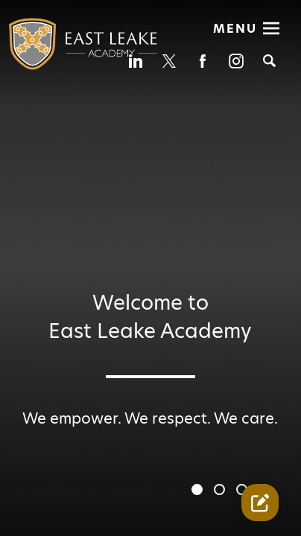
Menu (235, 28)
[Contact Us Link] (260, 502)
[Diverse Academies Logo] (74, 51)
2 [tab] (221, 491)
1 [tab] (198, 491)
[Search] (269, 60)
